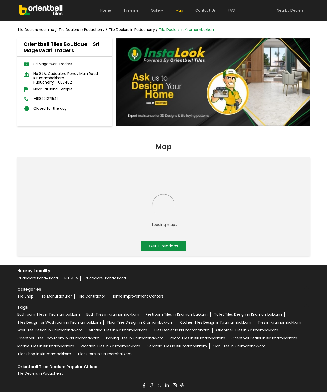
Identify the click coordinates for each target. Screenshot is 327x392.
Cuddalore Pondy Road (37, 278)
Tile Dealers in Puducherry (40, 373)
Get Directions (163, 246)
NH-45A (71, 278)
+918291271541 (45, 99)
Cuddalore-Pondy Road (105, 278)
